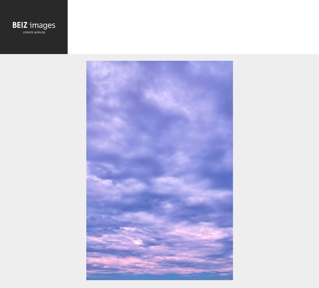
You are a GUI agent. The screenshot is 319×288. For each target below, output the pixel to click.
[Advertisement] (193, 28)
